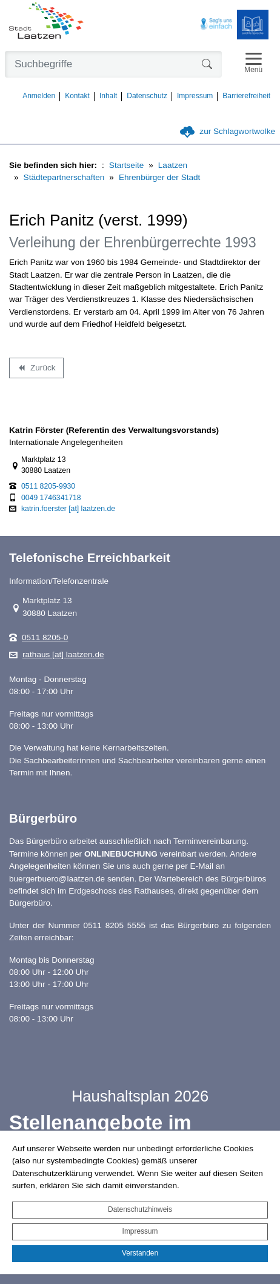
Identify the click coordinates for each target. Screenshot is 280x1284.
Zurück (36, 369)
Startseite (126, 165)
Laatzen (172, 165)
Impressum (140, 1231)
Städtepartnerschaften (64, 177)
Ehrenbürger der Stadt (160, 177)
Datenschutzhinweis (140, 1209)
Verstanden (140, 1253)
